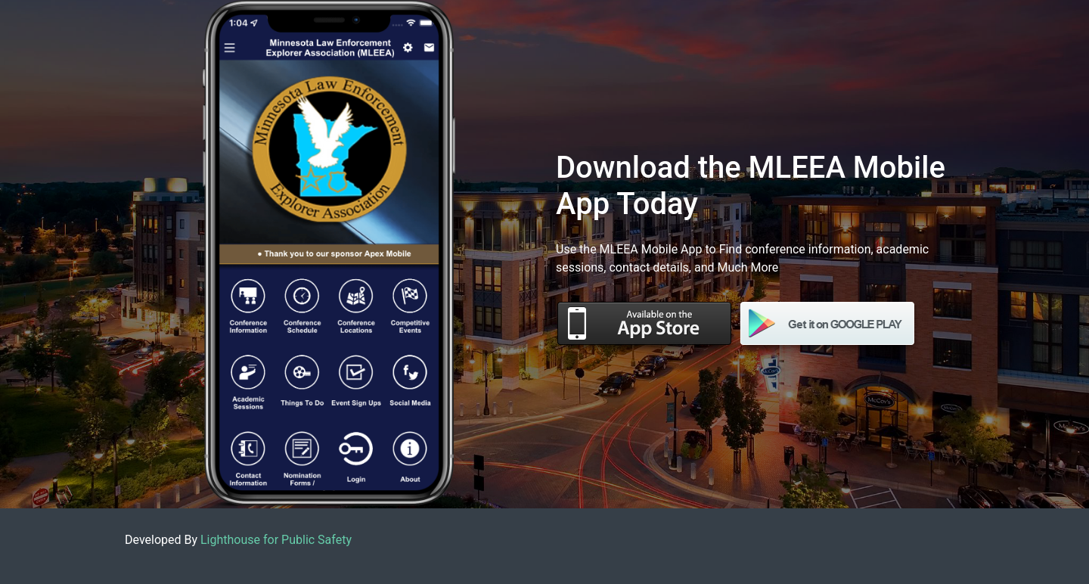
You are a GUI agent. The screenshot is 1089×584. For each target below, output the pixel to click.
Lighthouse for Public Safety (276, 540)
